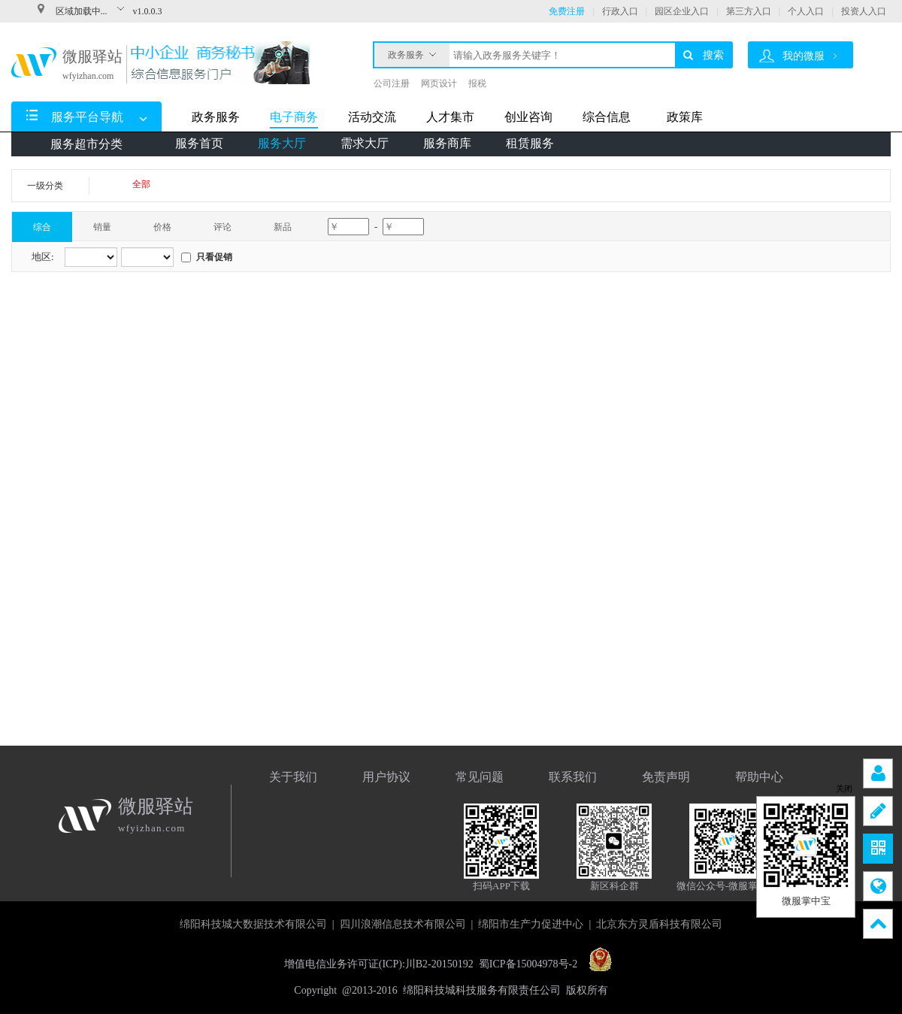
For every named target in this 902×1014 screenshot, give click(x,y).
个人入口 (806, 11)
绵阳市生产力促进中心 (530, 924)
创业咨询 (528, 116)
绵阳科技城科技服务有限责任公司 (482, 990)
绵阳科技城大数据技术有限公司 (253, 924)
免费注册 (567, 11)
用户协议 (386, 776)
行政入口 (620, 11)
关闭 (844, 789)
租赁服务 (530, 143)
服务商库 (447, 143)
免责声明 (666, 776)
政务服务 (412, 51)
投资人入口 (863, 11)
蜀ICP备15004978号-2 (528, 964)
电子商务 (294, 116)
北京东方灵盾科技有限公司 (659, 924)
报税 (477, 83)
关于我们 (293, 776)
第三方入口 (748, 11)
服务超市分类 (86, 144)
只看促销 (214, 257)
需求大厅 (365, 143)
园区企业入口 (682, 11)
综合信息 (607, 116)
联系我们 (573, 776)
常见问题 (480, 776)
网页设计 (439, 83)
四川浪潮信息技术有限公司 (403, 924)
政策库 (685, 116)
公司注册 (392, 83)
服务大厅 (282, 143)
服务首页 (199, 143)
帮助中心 (759, 776)
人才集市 (450, 116)
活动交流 (372, 116)
